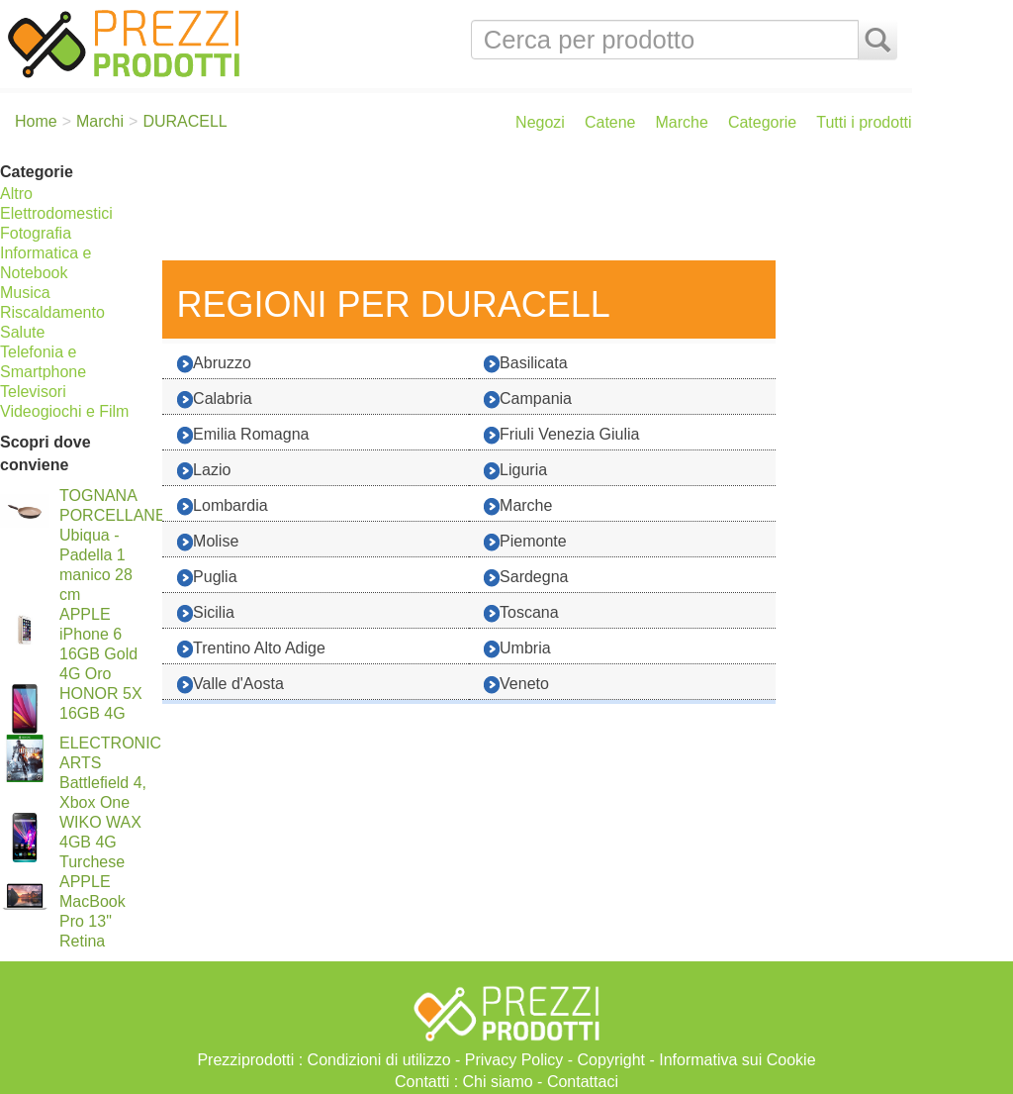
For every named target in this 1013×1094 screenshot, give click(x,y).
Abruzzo (214, 363)
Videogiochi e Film (64, 411)
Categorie (762, 122)
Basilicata (525, 363)
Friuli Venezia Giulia (561, 435)
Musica (25, 292)
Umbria (517, 649)
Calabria (214, 399)
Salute (22, 332)
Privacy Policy (514, 1059)
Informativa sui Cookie (737, 1059)
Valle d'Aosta (230, 684)
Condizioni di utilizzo (379, 1059)
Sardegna (526, 577)
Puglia (206, 577)
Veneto (516, 684)
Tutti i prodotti (863, 122)
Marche (682, 122)
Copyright (611, 1059)
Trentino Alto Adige (251, 649)
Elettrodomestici (56, 213)
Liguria (515, 470)
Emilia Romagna (243, 435)
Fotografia (35, 233)
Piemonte (525, 542)
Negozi (540, 122)
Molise (207, 542)
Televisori (33, 391)
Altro (16, 193)
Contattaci (582, 1081)
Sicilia (205, 613)
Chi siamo (498, 1081)
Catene (610, 122)
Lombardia (222, 506)
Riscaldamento (52, 312)
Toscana (521, 613)
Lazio (203, 470)
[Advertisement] (532, 205)
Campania (528, 399)
